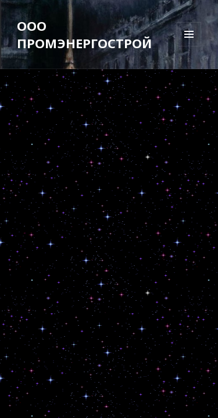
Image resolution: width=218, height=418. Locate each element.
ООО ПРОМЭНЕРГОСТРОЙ (84, 34)
